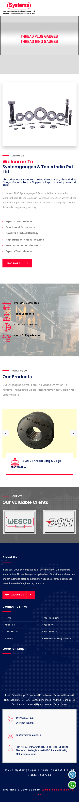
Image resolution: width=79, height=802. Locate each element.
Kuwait (48, 704)
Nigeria (40, 704)
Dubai (15, 695)
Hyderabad (10, 700)
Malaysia (30, 704)
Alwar (49, 695)
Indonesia (46, 700)
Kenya (22, 695)
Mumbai (57, 700)
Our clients (49, 631)
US (18, 700)
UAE (28, 700)
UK (23, 700)
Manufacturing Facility (56, 638)
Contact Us (9, 631)
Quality (47, 624)
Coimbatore (18, 704)
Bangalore (68, 700)
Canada (36, 700)
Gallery (7, 638)
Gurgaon (58, 695)
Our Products (50, 618)
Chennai (68, 695)
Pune (42, 695)
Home (6, 618)
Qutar (57, 704)
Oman (64, 704)
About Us (8, 624)
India (7, 695)
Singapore (32, 695)
